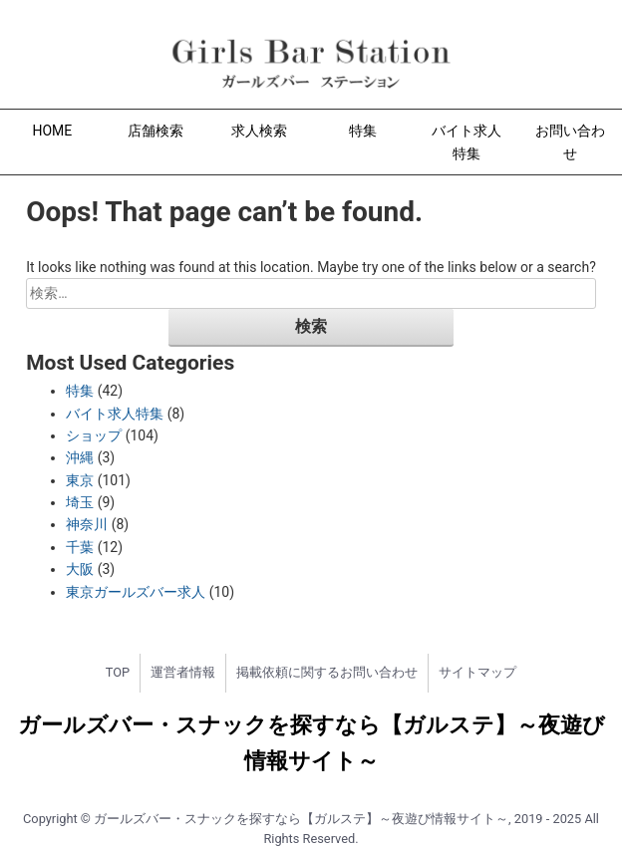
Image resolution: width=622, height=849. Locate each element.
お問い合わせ (570, 141)
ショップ (94, 435)
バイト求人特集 (466, 141)
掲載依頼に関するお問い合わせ (327, 672)
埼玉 (80, 502)
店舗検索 (155, 131)
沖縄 (80, 457)
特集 (363, 131)
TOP (118, 672)
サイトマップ (477, 672)
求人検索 (259, 131)
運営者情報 (183, 672)
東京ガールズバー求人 (135, 592)
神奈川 (87, 524)
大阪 (80, 569)
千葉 (80, 547)
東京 (80, 480)
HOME (53, 131)
